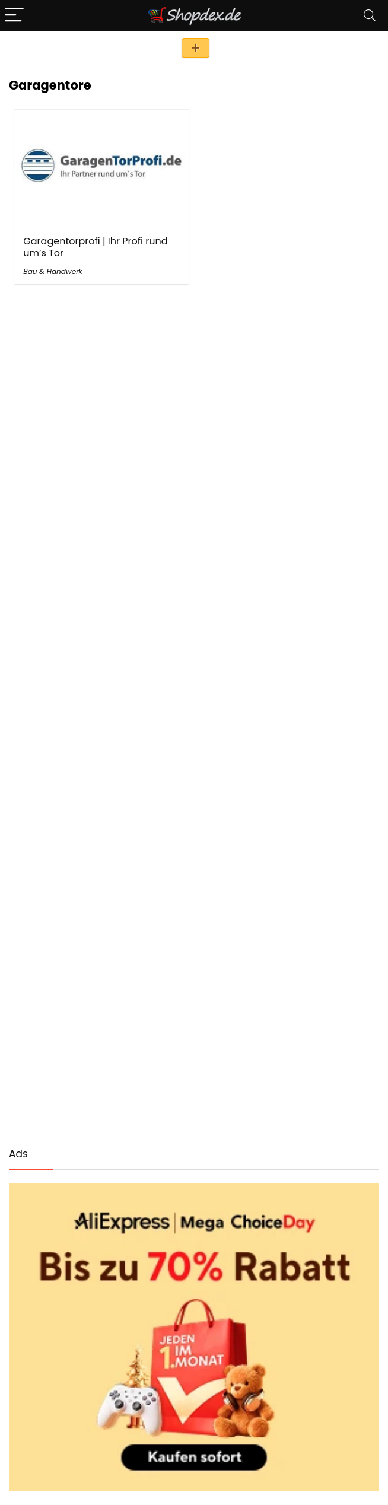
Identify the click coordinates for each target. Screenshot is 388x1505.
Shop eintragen (195, 47)
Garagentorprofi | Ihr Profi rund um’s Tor (95, 247)
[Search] (369, 15)
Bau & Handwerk (52, 271)
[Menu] (14, 15)
